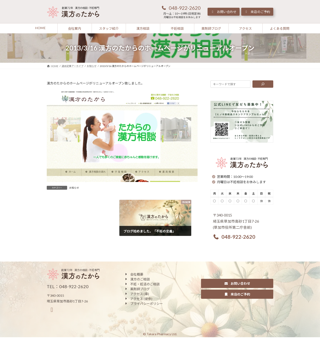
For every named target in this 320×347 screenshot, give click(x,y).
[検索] (263, 84)
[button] (180, 7)
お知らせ (74, 187)
